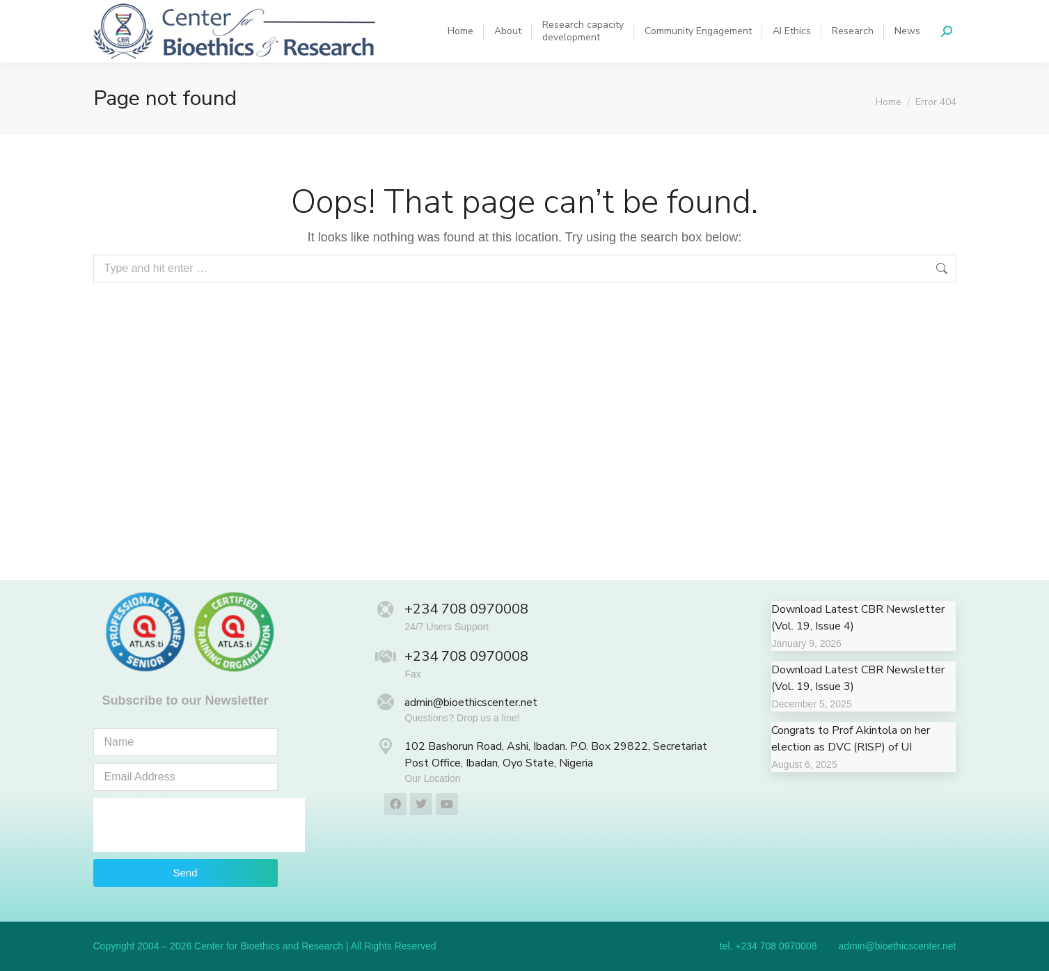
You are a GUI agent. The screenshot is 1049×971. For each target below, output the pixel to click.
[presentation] (199, 825)
